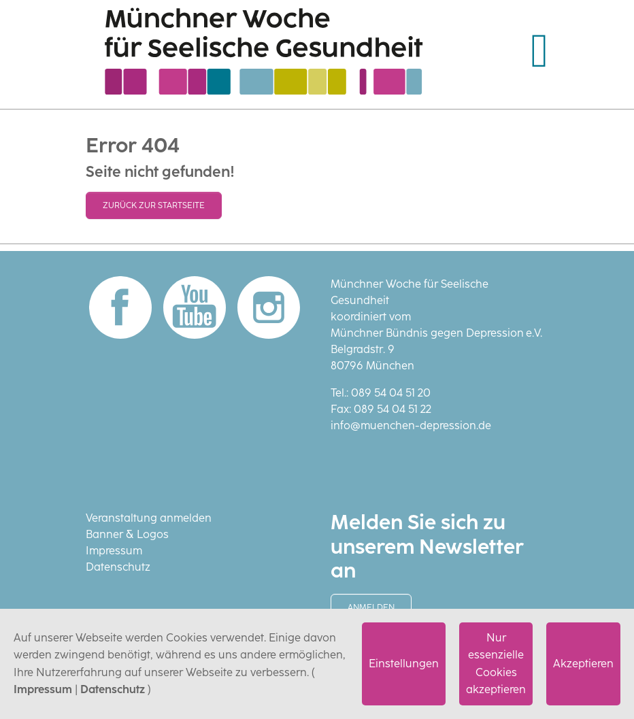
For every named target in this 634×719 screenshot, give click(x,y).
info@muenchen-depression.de (411, 425)
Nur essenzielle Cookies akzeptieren (496, 664)
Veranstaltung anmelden (149, 518)
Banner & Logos (127, 534)
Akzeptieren (583, 663)
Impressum (43, 689)
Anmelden (371, 607)
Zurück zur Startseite (154, 205)
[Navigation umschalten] (539, 51)
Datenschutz (112, 689)
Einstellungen (404, 663)
